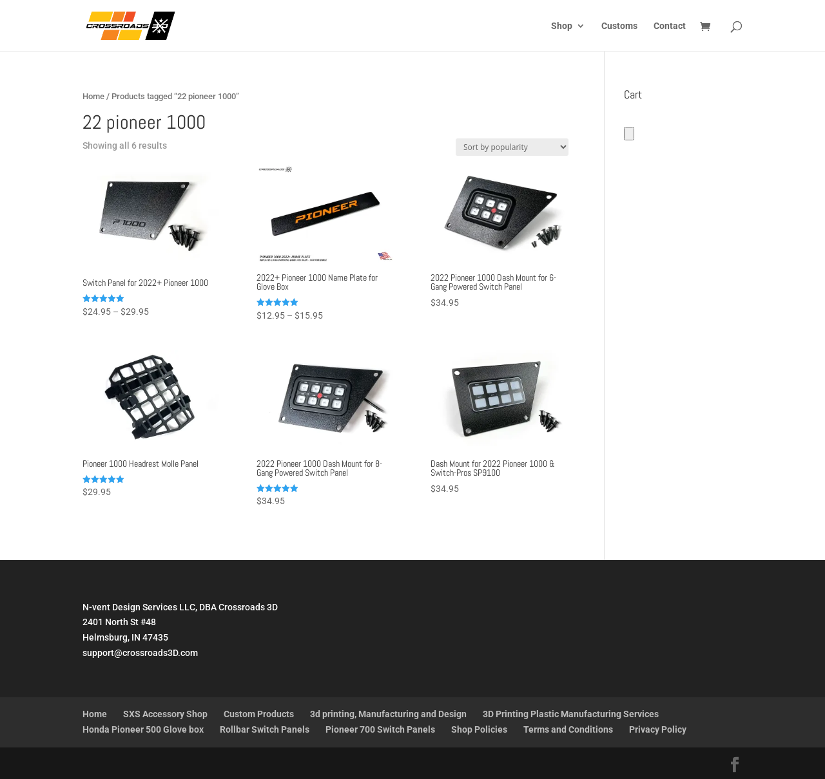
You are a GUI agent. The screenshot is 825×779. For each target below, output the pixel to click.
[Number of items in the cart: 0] (629, 133)
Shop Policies (479, 729)
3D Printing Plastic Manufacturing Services (571, 714)
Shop (561, 26)
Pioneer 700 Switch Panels (380, 729)
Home (93, 96)
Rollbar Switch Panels (264, 729)
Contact (670, 26)
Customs (619, 26)
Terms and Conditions (568, 729)
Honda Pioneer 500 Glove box (143, 729)
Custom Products (259, 714)
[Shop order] (512, 147)
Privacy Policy (657, 729)
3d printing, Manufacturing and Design (388, 714)
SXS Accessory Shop (165, 714)
